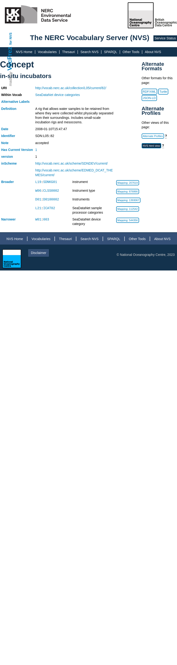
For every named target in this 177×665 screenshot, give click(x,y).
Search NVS (89, 52)
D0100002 (51, 199)
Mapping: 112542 (127, 209)
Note (4, 143)
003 (46, 219)
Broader (7, 182)
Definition (8, 109)
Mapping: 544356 (127, 220)
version (7, 156)
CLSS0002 (51, 190)
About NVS (153, 52)
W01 (38, 219)
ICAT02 (49, 208)
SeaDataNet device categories (57, 95)
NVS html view (151, 145)
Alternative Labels (15, 102)
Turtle (163, 91)
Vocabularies (47, 52)
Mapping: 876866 (127, 191)
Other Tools (131, 52)
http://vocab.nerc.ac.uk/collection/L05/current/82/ (70, 88)
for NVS (10, 39)
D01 (38, 199)
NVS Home (24, 52)
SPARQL (110, 52)
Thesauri (68, 52)
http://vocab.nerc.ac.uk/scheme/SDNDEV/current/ (71, 163)
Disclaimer (38, 253)
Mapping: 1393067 (128, 200)
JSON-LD (149, 98)
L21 (38, 208)
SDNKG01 (50, 182)
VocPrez (9, 59)
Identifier (8, 136)
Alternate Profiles (153, 136)
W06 (38, 190)
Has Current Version (17, 150)
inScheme (9, 163)
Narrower (8, 219)
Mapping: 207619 (127, 182)
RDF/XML (149, 91)
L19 (38, 182)
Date (4, 129)
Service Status (165, 38)
